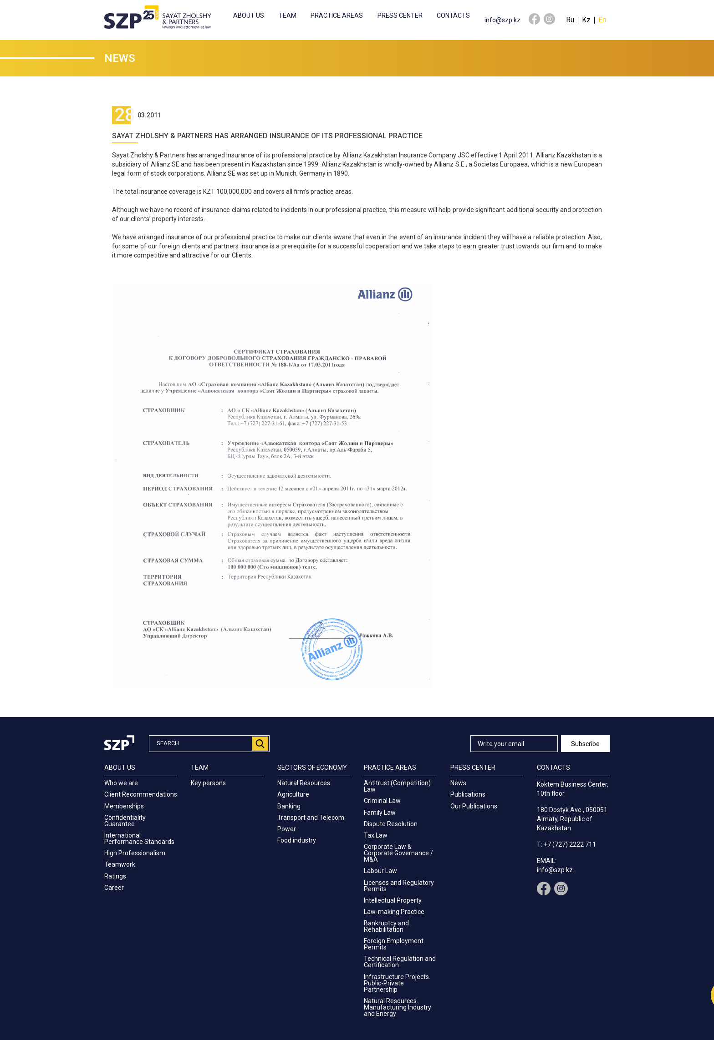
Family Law (380, 812)
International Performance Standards (139, 838)
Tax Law (376, 835)
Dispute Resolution (391, 824)
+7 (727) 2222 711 (570, 844)
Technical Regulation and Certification (400, 961)
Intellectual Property (393, 900)
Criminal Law (382, 801)
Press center (400, 15)
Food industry (296, 840)
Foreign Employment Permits (393, 944)
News (458, 783)
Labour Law (380, 871)
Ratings (115, 876)
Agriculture (293, 794)
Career (114, 887)
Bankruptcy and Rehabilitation (386, 926)
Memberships (124, 806)
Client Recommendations (140, 794)
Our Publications (473, 806)
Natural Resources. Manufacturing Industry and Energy (397, 1007)
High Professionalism (134, 853)
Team (287, 15)
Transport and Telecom (310, 817)
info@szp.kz (502, 20)
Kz (586, 19)
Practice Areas (337, 15)
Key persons (208, 783)
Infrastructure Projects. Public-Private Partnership (397, 983)
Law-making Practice (394, 912)
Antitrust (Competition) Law (397, 786)
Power (286, 829)
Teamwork (119, 864)
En (602, 19)
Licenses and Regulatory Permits (399, 885)
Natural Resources (303, 783)
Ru (570, 19)
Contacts (453, 15)
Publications (467, 794)
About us (248, 15)
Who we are (121, 783)
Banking (289, 806)
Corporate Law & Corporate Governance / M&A (398, 853)
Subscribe (585, 743)
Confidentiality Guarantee (125, 820)
